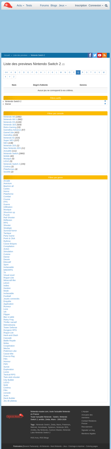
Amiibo (33, 430)
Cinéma (7, 166)
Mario (59, 425)
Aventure (8, 183)
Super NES (9, 140)
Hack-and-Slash (11, 335)
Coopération (9, 346)
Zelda (53, 425)
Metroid (34, 427)
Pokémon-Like (10, 351)
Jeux (62, 5)
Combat (7, 196)
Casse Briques (10, 244)
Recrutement (87, 427)
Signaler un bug (88, 430)
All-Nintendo (44, 446)
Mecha (7, 348)
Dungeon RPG (10, 330)
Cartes (7, 189)
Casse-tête (8, 354)
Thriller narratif (10, 322)
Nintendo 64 (9, 138)
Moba (6, 343)
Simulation (8, 251)
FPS (6, 202)
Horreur (7, 361)
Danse (6, 257)
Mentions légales (89, 433)
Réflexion (8, 220)
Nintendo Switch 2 (12, 164)
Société (7, 172)
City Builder (9, 380)
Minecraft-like (10, 280)
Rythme (7, 241)
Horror (6, 191)
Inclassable (9, 267)
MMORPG (8, 270)
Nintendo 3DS (10, 125)
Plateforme (8, 194)
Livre (6, 309)
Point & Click (9, 238)
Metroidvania (9, 325)
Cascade (8, 338)
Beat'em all (9, 186)
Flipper (7, 314)
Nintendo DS (9, 122)
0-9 (6, 72)
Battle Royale (10, 340)
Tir (5, 272)
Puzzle (7, 215)
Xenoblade (42, 427)
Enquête (7, 301)
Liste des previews (20, 55)
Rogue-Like (9, 278)
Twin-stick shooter (12, 377)
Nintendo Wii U (10, 119)
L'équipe (85, 411)
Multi (6, 385)
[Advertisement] (55, 31)
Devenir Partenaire (30, 446)
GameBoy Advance (12, 130)
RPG (6, 223)
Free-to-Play (9, 356)
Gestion (7, 288)
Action (6, 249)
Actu (20, 5)
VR (5, 312)
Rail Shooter (9, 217)
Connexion (96, 5)
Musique (7, 158)
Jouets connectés (11, 299)
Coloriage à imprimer (76, 446)
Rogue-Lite (9, 333)
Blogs (54, 5)
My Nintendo (42, 430)
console (7, 393)
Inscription (81, 5)
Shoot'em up (9, 212)
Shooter (7, 225)
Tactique (7, 233)
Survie (6, 367)
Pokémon (66, 425)
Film (5, 359)
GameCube (9, 132)
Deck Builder (9, 398)
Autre (6, 395)
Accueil (7, 55)
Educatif (7, 262)
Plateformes (9, 169)
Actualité (7, 151)
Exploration (9, 369)
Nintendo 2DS (10, 145)
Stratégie (8, 228)
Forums (44, 5)
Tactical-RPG (9, 374)
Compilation (9, 246)
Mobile (7, 156)
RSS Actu (35, 438)
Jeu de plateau (10, 401)
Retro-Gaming (10, 127)
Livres (6, 372)
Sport (6, 264)
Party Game (9, 236)
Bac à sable (9, 317)
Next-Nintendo (56, 446)
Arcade (7, 181)
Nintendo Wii (9, 117)
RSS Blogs (44, 438)
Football (7, 296)
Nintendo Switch (11, 153)
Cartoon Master (55, 430)
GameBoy (8, 135)
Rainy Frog (8, 319)
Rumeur (7, 306)
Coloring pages (92, 446)
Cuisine (7, 254)
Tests (29, 5)
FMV (6, 364)
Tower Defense (10, 327)
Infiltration (8, 207)
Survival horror (10, 230)
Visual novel (9, 275)
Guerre (7, 204)
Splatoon (51, 427)
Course (7, 199)
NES (6, 143)
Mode (6, 291)
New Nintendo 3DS (12, 148)
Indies (6, 285)
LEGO (6, 161)
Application (9, 304)
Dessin (7, 259)
